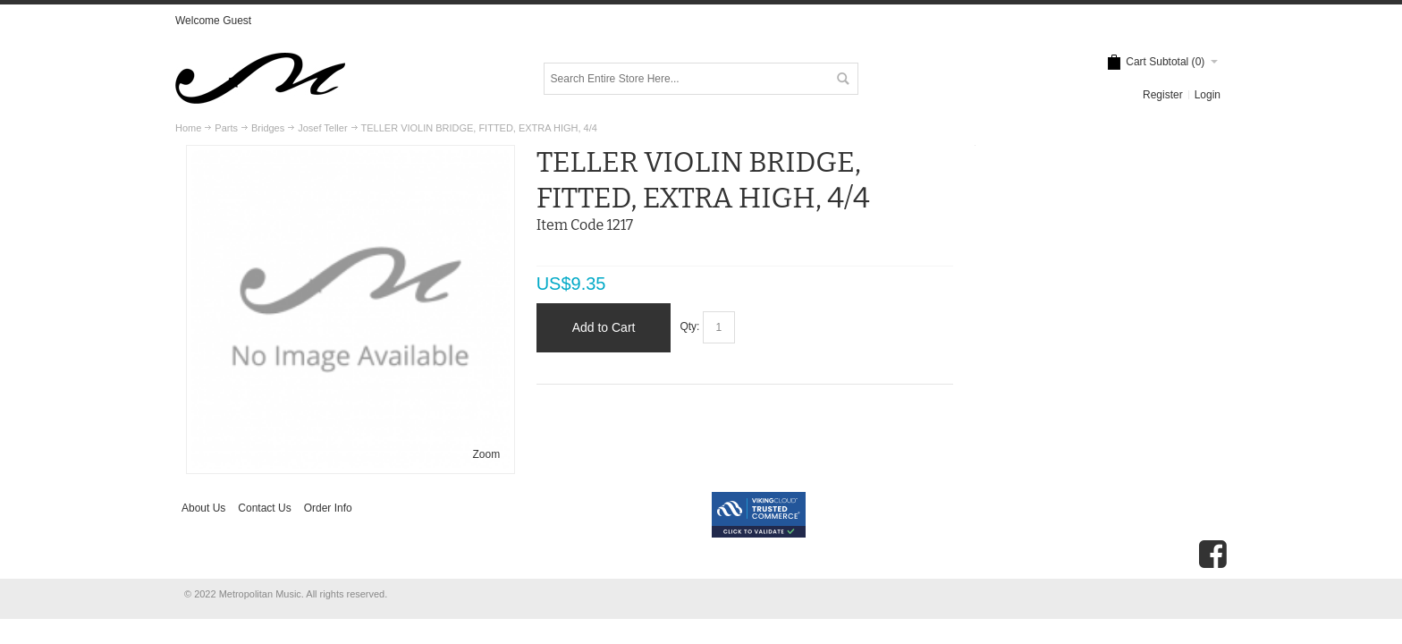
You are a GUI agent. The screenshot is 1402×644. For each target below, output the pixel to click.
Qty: (689, 327)
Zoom (487, 454)
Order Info (328, 508)
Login (1207, 95)
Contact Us (264, 508)
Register (1163, 95)
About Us (203, 508)
